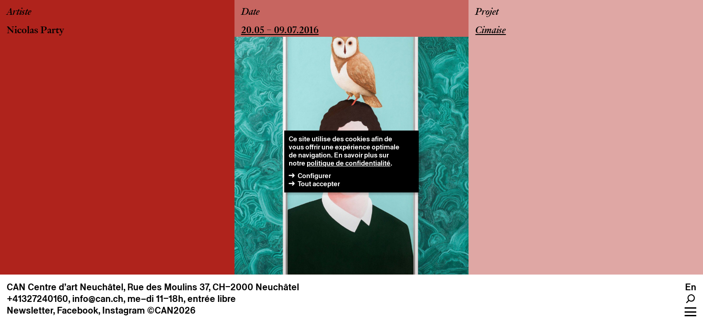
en (690, 287)
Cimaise (490, 31)
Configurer (314, 175)
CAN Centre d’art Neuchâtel (65, 287)
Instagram (123, 310)
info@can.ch (97, 298)
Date (250, 12)
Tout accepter (319, 183)
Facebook (77, 310)
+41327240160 (37, 298)
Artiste (19, 12)
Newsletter (30, 310)
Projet (487, 12)
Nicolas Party (35, 31)
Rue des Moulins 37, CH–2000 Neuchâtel (213, 287)
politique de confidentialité (349, 163)
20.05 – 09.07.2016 (280, 31)
